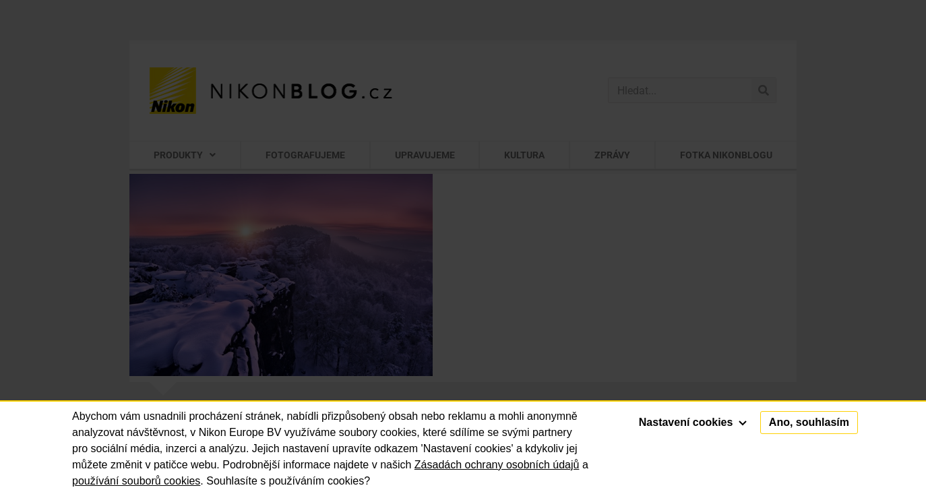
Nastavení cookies (693, 422)
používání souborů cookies (136, 481)
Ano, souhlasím (809, 422)
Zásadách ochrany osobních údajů (497, 464)
